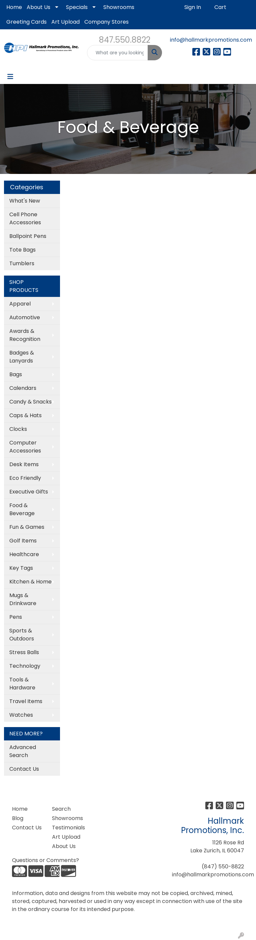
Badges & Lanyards (21, 357)
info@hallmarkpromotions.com (211, 40)
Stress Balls (24, 652)
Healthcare (24, 554)
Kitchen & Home (30, 581)
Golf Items (23, 540)
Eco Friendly (25, 478)
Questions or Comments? (45, 860)
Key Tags (21, 568)
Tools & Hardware (22, 683)
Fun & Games (26, 527)
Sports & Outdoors (21, 634)
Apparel (20, 304)
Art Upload (65, 22)
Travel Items (25, 701)
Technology (24, 666)
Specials (77, 7)
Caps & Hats (25, 415)
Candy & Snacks (30, 402)
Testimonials (68, 827)
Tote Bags (22, 250)
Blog (17, 818)
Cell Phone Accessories (25, 218)
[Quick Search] (117, 52)
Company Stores (106, 22)
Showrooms (118, 7)
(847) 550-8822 (223, 866)
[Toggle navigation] (10, 76)
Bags (15, 374)
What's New (24, 201)
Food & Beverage (22, 509)
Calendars (22, 388)
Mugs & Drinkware (22, 599)
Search (61, 809)
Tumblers (21, 263)
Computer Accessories (25, 447)
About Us (38, 7)
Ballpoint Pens (27, 236)
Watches (21, 715)
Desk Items (24, 464)
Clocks (18, 429)
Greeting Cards (26, 22)
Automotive (24, 317)
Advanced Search (22, 751)
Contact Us (24, 769)
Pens (15, 617)
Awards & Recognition (24, 335)
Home (14, 7)
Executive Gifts (28, 491)
